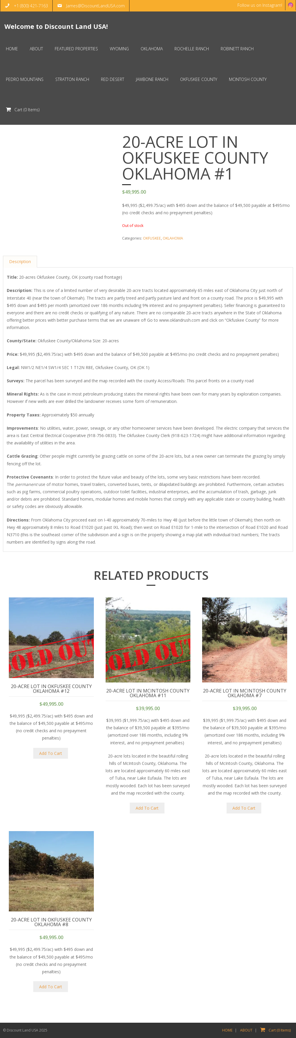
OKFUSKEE (152, 238)
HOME (227, 1030)
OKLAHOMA (173, 238)
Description (20, 262)
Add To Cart (50, 753)
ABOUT (246, 1030)
